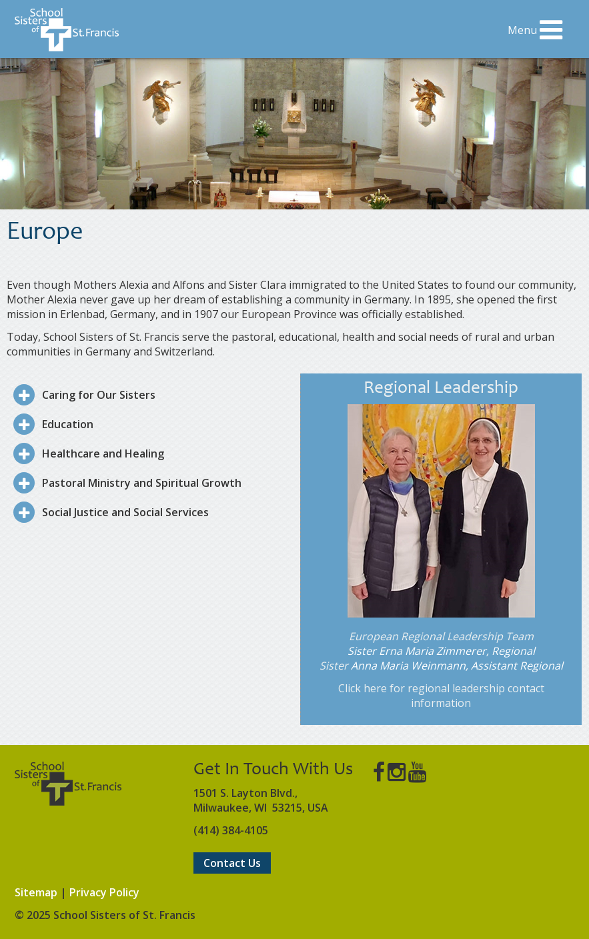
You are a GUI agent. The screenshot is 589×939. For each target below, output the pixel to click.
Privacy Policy (104, 892)
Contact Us (232, 863)
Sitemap (36, 892)
